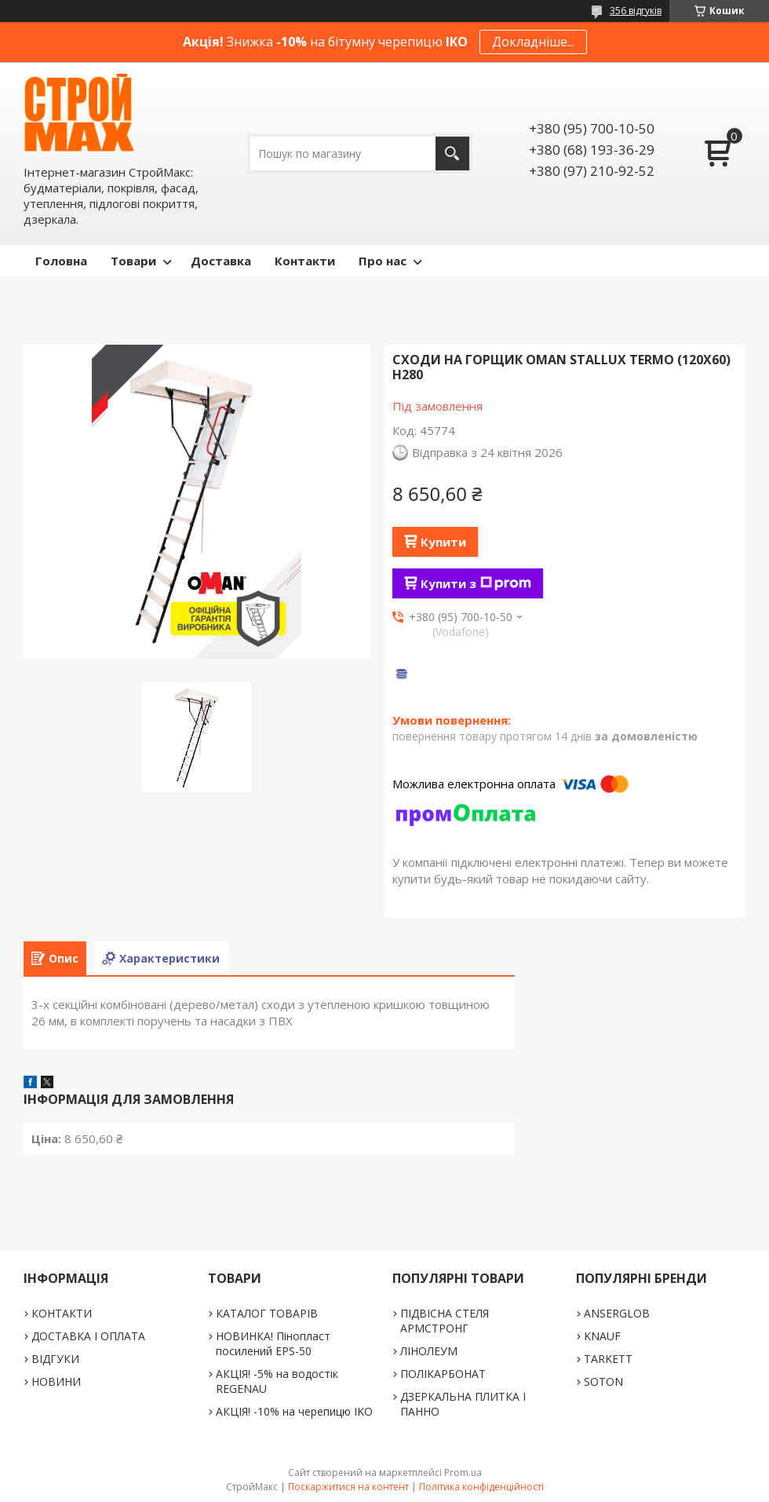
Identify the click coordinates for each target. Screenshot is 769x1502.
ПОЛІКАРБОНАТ (443, 1373)
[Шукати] (452, 153)
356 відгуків (635, 10)
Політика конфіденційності (481, 1486)
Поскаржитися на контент (348, 1486)
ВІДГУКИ (55, 1358)
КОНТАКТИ (61, 1313)
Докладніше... (533, 41)
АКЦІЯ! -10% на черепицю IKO (294, 1411)
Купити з (476, 583)
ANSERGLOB (617, 1313)
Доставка (221, 261)
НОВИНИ (56, 1381)
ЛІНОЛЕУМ (428, 1350)
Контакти (305, 261)
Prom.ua (463, 1472)
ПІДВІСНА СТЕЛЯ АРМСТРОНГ (444, 1321)
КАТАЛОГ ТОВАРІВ (267, 1313)
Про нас (382, 261)
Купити (443, 542)
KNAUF (602, 1335)
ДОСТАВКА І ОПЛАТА (88, 1335)
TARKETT (608, 1358)
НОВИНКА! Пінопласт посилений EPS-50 (273, 1343)
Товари (133, 261)
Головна (61, 261)
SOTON (603, 1381)
